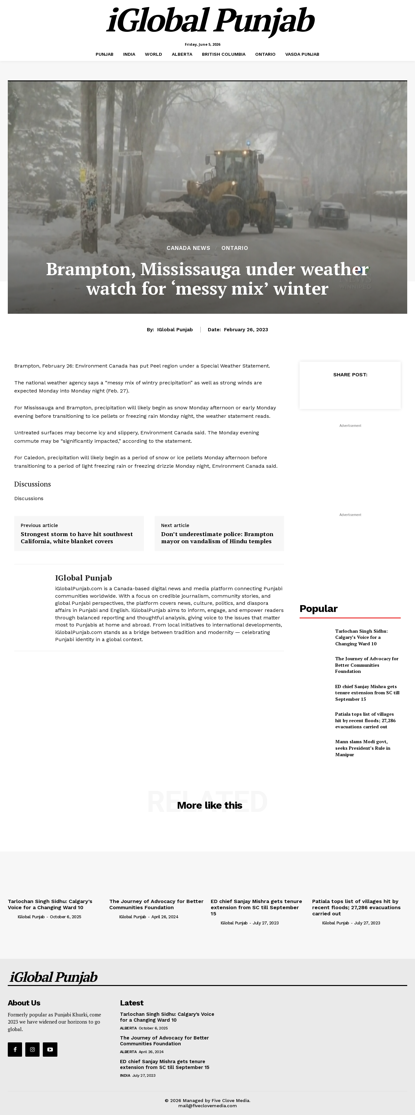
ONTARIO (234, 248)
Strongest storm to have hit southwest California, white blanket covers (77, 538)
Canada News (188, 248)
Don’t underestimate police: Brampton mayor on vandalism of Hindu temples (217, 538)
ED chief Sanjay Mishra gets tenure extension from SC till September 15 (367, 692)
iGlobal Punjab (175, 330)
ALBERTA (128, 1028)
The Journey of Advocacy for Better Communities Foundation (366, 664)
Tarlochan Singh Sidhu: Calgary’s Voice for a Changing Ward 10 (361, 637)
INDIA (125, 1075)
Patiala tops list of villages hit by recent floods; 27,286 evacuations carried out (365, 720)
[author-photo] (12, 916)
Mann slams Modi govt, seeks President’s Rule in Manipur (362, 747)
